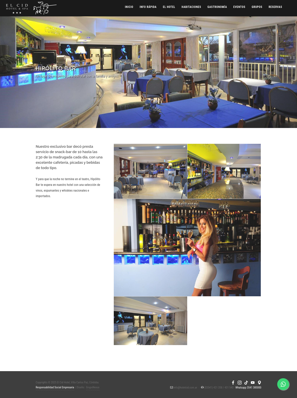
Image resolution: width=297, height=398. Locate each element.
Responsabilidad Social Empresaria (55, 387)
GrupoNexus (93, 387)
